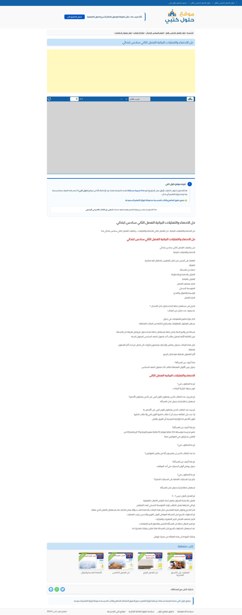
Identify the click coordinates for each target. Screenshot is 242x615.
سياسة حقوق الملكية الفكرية (141, 611)
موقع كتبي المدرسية (116, 611)
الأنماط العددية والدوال (91, 572)
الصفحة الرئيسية (239, 2)
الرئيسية (190, 33)
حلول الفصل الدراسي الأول (224, 3)
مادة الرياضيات (138, 33)
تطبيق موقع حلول (166, 611)
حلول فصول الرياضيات (123, 33)
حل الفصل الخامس (121, 572)
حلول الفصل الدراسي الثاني (200, 3)
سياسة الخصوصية (185, 611)
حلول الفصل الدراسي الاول (175, 33)
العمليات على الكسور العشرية (180, 573)
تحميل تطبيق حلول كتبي (178, 3)
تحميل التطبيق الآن (74, 17)
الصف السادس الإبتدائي (155, 33)
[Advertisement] (121, 71)
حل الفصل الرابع (150, 572)
